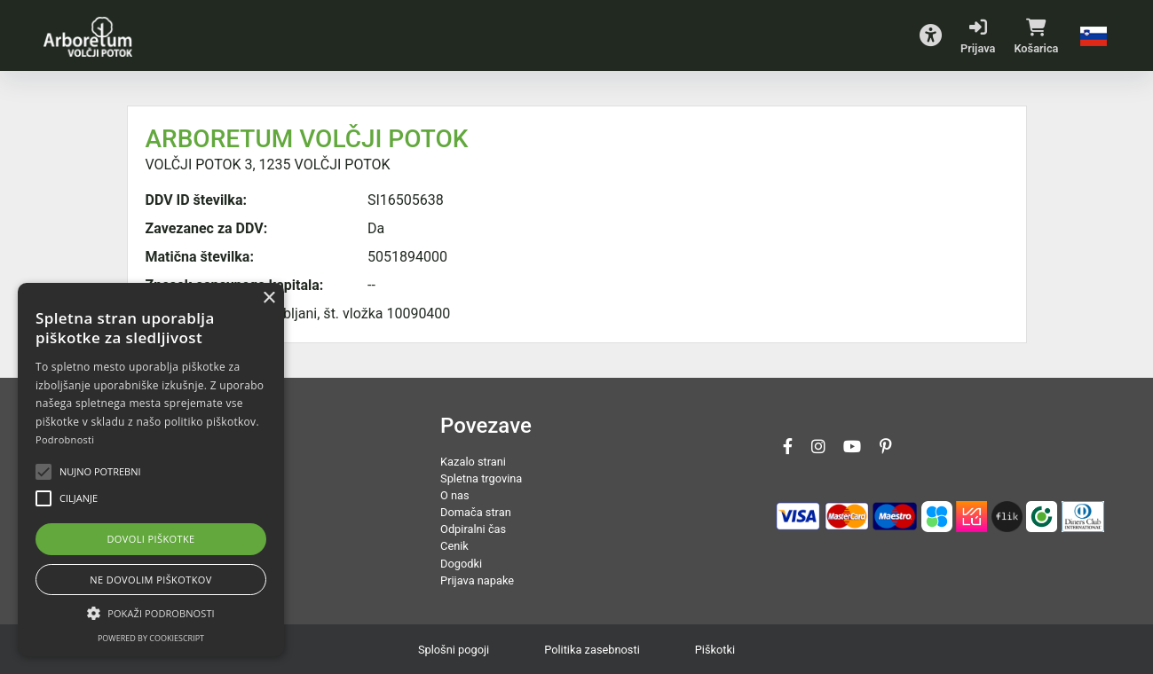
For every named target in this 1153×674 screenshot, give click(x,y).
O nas (455, 495)
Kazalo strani (473, 461)
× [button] (268, 298)
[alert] (151, 469)
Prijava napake (477, 580)
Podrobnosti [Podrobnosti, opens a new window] (65, 439)
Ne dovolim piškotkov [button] (150, 579)
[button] (930, 35)
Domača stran (475, 512)
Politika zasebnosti (592, 649)
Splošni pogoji (453, 649)
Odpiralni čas (473, 529)
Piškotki (715, 649)
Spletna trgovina (481, 478)
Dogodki (461, 563)
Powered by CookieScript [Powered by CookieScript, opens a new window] (151, 638)
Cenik (454, 546)
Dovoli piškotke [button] (150, 538)
